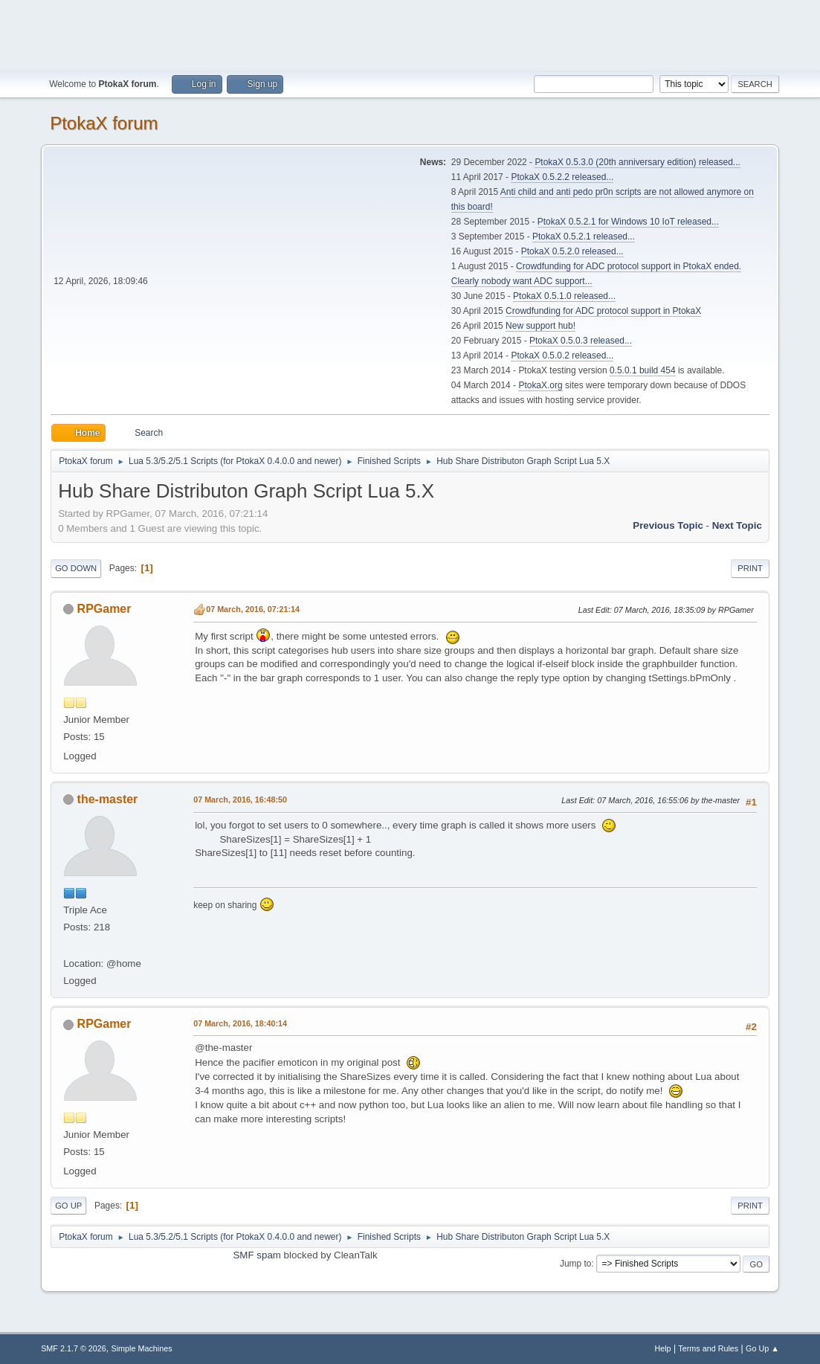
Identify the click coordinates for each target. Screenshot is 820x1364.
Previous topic (668, 525)
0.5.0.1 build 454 (643, 370)
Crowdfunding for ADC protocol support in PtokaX (603, 311)
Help (662, 1348)
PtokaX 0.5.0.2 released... (562, 355)
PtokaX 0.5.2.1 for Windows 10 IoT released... (628, 221)
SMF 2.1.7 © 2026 (73, 1348)
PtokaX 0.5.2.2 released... (562, 177)
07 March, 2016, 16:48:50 (240, 799)
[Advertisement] (410, 33)
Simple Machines (141, 1348)
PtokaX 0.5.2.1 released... (583, 236)
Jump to (576, 1263)
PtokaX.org (540, 385)
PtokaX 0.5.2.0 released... (572, 251)
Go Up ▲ (762, 1348)
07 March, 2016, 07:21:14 (253, 609)
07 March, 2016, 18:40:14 (240, 1023)
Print (750, 568)
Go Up (68, 1205)
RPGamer (104, 608)
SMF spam (256, 1255)
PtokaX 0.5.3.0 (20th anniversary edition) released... (637, 162)
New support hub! (540, 326)
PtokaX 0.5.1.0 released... (564, 296)
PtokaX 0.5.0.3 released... (580, 340)
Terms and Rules (708, 1348)
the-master (107, 799)
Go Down (76, 568)
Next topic (737, 525)
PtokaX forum (104, 123)
